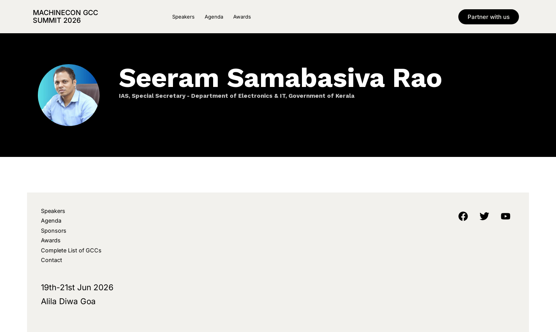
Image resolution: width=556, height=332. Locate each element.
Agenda (214, 17)
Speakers (183, 17)
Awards (242, 17)
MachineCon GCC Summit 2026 (65, 16)
